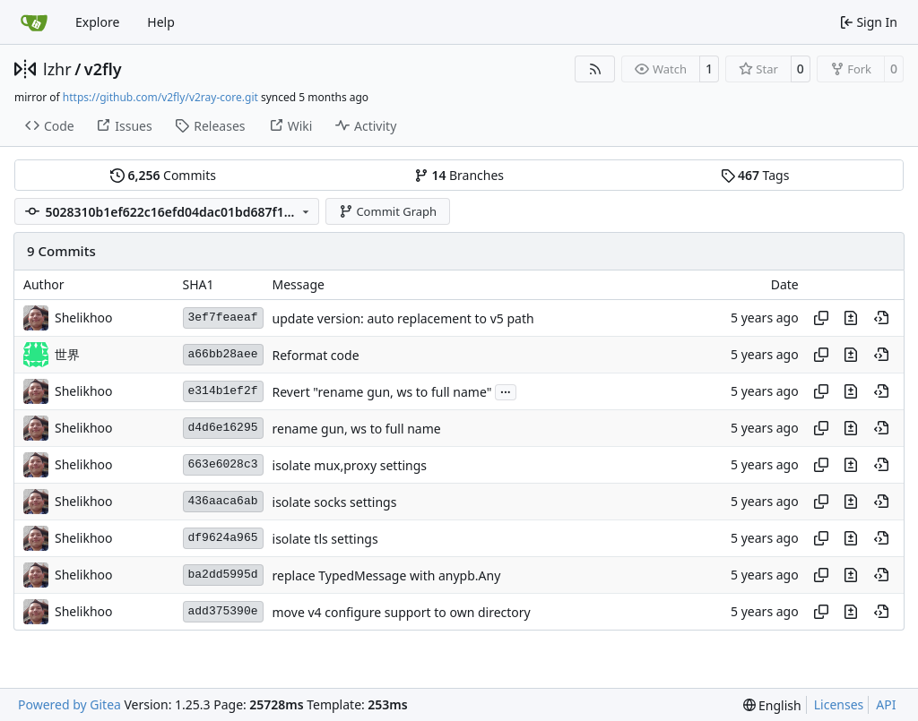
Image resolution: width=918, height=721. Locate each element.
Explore (97, 21)
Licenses (839, 704)
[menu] (772, 705)
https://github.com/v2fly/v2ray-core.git (160, 97)
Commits (163, 175)
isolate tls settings (325, 538)
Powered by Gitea (69, 704)
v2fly (103, 69)
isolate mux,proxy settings (350, 465)
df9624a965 (223, 538)
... (505, 390)
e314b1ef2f (223, 391)
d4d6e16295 (223, 427)
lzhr (57, 69)
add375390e (223, 611)
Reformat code (316, 355)
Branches (459, 175)
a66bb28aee (223, 354)
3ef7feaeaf (223, 317)
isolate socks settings (335, 502)
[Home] (34, 22)
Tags (755, 175)
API (886, 704)
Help (161, 21)
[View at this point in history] (881, 318)
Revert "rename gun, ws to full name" (382, 391)
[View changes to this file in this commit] (850, 318)
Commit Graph (388, 211)
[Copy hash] (821, 318)
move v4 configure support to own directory (402, 612)
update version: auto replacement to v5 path (403, 318)
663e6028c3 (223, 464)
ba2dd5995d (223, 574)
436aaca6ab (223, 501)
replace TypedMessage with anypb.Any (387, 575)
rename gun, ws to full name (357, 428)
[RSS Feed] (595, 69)
